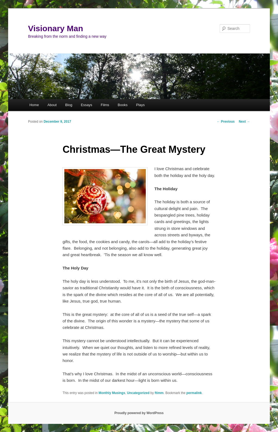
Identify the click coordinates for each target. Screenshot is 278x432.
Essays (86, 105)
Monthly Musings (112, 393)
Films (105, 105)
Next (244, 121)
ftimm (159, 393)
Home (34, 105)
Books (123, 105)
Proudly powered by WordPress (138, 413)
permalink (194, 393)
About (52, 105)
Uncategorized (138, 393)
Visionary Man (55, 28)
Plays (140, 105)
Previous (226, 121)
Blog (68, 105)
